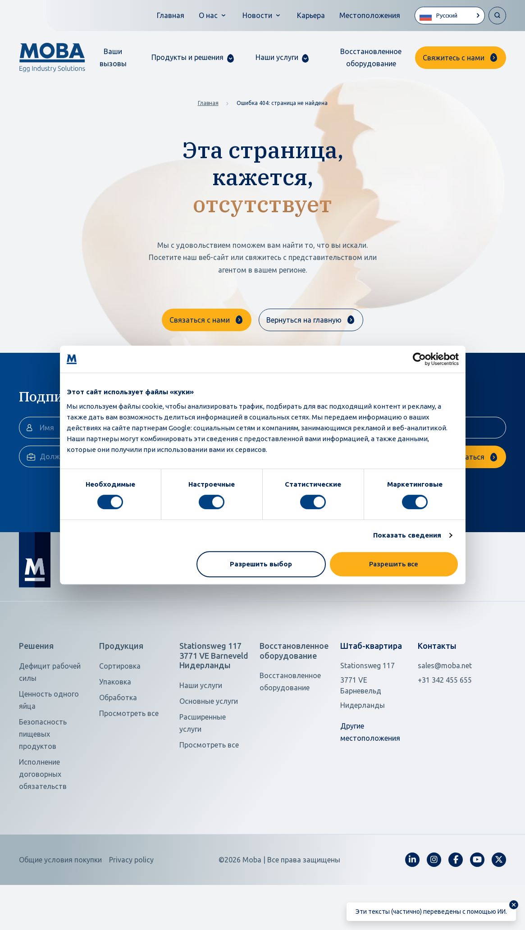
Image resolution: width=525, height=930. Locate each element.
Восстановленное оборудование (371, 57)
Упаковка (115, 724)
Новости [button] (257, 15)
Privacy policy (131, 902)
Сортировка (120, 708)
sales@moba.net (445, 707)
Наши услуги (200, 727)
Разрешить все (393, 564)
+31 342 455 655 (445, 722)
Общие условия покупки (60, 902)
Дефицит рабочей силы (50, 714)
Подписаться (461, 499)
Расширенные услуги (202, 765)
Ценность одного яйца (49, 742)
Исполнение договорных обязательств (43, 816)
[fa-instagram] (434, 901)
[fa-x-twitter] (499, 901)
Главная (170, 15)
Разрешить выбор (261, 564)
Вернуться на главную (304, 320)
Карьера (311, 15)
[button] (192, 57)
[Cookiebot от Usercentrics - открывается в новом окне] (419, 359)
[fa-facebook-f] (455, 901)
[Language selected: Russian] (450, 15)
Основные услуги (208, 743)
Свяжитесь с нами (453, 58)
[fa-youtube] (477, 901)
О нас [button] (208, 15)
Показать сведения (407, 535)
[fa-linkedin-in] (412, 901)
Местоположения (369, 15)
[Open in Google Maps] (373, 727)
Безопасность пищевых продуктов (43, 776)
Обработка (118, 739)
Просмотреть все (129, 755)
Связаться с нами (199, 320)
